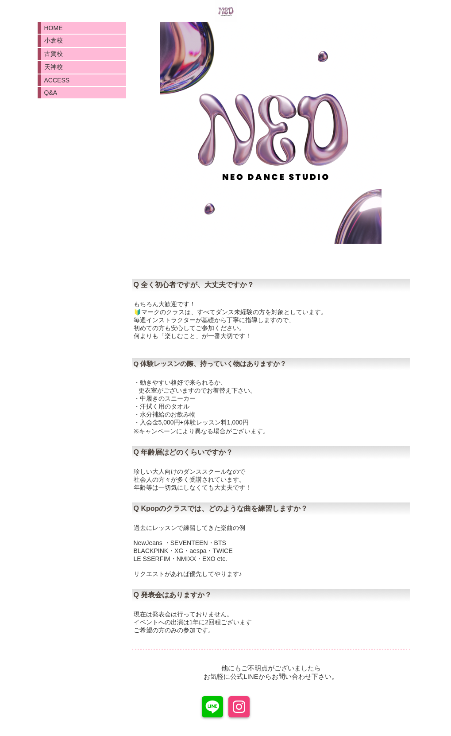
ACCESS (57, 80)
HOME (53, 27)
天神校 (53, 66)
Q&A (51, 92)
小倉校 (53, 40)
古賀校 (53, 53)
